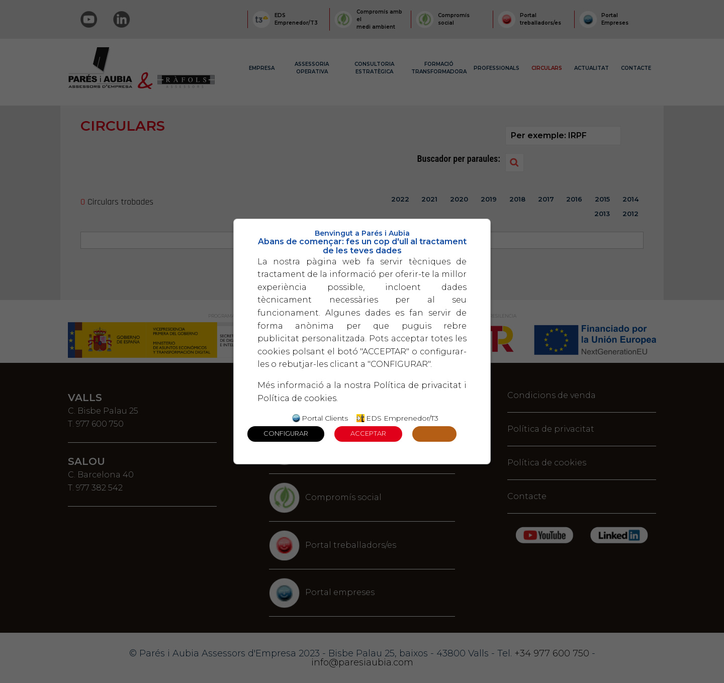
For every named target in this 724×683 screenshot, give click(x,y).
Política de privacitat (418, 385)
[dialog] (362, 342)
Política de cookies (296, 398)
